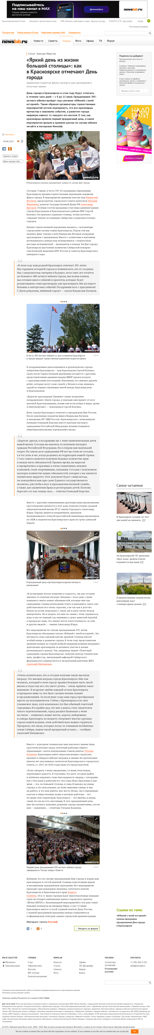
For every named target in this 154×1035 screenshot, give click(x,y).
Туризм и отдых (10, 156)
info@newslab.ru (138, 965)
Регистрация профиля (138, 26)
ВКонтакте (9, 962)
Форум (82, 969)
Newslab (53, 921)
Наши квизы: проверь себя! (53, 32)
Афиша (82, 962)
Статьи (31, 53)
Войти (140, 21)
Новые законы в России (27, 32)
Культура (41, 53)
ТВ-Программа (86, 965)
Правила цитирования (124, 1027)
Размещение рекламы (111, 970)
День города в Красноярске (13, 161)
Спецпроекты (74, 32)
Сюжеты (57, 969)
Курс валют (127, 21)
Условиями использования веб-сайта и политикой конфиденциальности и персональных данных (132, 69)
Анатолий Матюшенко (39, 664)
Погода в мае (8, 32)
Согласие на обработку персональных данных (129, 80)
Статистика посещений (110, 963)
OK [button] (134, 1031)
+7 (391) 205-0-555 (139, 962)
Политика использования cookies (16, 993)
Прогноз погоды (98, 21)
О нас (30, 962)
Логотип (32, 969)
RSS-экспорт (33, 972)
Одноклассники (11, 965)
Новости (58, 962)
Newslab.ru (10, 134)
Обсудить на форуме (88, 928)
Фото (56, 972)
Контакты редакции (37, 976)
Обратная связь (35, 965)
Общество (51, 53)
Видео (82, 972)
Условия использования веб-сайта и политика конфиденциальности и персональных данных (41, 990)
